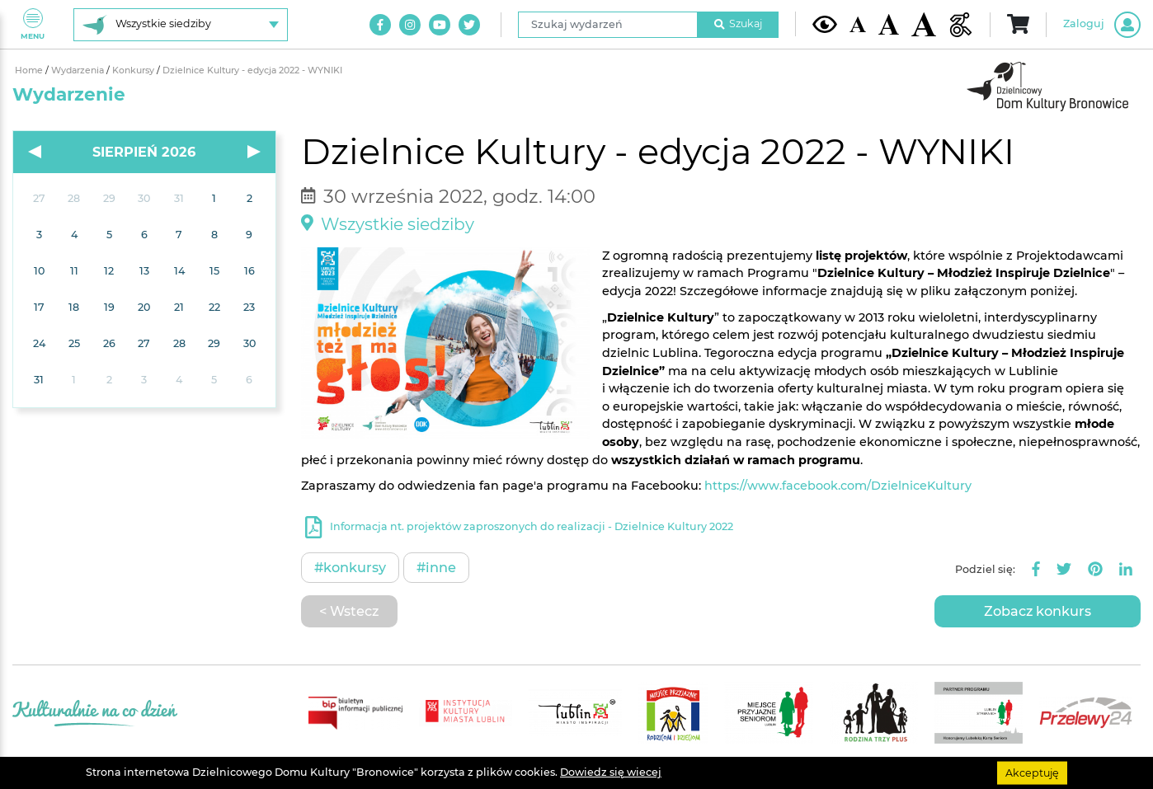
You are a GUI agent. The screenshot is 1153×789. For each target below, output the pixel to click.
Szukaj (738, 23)
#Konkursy (350, 567)
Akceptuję (1032, 772)
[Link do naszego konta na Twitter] (469, 24)
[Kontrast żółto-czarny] (824, 24)
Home (30, 70)
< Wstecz (349, 611)
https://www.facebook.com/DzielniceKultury (838, 485)
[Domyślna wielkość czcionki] (857, 24)
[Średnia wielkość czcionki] (888, 24)
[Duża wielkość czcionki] (923, 24)
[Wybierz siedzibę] (180, 24)
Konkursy (134, 70)
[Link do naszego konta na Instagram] (410, 24)
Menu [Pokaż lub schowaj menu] (33, 24)
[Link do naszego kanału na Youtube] (439, 24)
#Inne (436, 567)
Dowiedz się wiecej (610, 772)
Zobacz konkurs (1037, 611)
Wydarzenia (78, 70)
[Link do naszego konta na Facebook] (380, 24)
